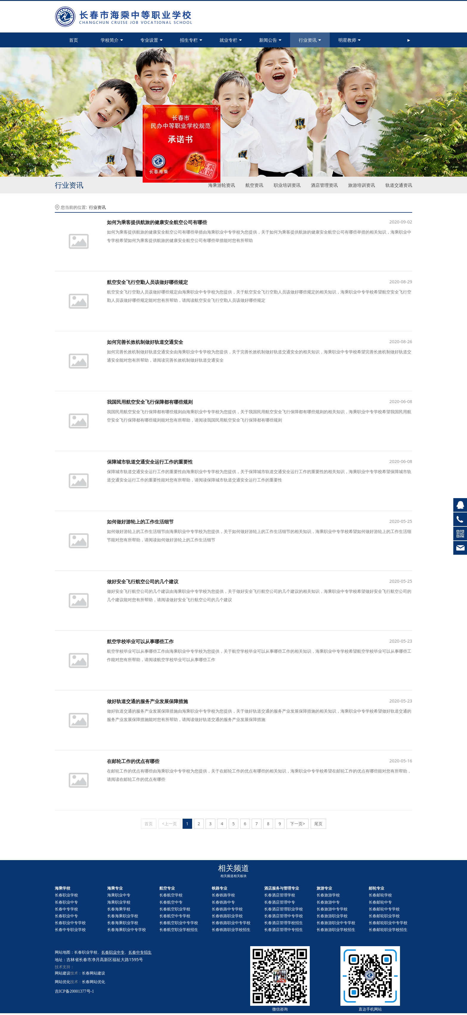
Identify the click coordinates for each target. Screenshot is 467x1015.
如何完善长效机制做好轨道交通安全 (145, 342)
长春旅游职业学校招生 (336, 929)
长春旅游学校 (328, 895)
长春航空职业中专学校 (178, 922)
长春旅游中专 (328, 902)
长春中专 (380, 902)
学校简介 (112, 40)
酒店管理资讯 (324, 185)
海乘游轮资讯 (221, 185)
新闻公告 (270, 40)
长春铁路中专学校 (227, 909)
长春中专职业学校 (70, 929)
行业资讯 (310, 40)
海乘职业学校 (118, 902)
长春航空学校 (171, 895)
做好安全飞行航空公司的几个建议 (142, 581)
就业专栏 (231, 40)
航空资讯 (254, 185)
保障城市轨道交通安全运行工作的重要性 (150, 461)
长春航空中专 (171, 902)
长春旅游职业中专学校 (336, 922)
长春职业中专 (66, 902)
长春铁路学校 (223, 895)
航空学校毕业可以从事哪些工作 (140, 641)
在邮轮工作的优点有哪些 (133, 761)
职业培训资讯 (287, 185)
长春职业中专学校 (70, 922)
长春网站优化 (93, 981)
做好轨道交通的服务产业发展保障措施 (147, 701)
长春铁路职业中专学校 (231, 922)
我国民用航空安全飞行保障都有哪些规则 (150, 402)
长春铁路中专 (223, 902)
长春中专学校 (66, 909)
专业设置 (151, 40)
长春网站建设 (93, 973)
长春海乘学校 (118, 909)
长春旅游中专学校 (332, 909)
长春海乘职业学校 (122, 915)
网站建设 (62, 973)
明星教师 (349, 40)
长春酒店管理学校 (279, 895)
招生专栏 (191, 40)
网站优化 (62, 981)
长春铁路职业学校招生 (231, 929)
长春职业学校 (66, 895)
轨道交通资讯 (398, 185)
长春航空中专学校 (174, 915)
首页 (73, 40)
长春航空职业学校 (174, 909)
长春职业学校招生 (388, 929)
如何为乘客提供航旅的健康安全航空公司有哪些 (157, 222)
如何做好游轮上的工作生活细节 (140, 521)
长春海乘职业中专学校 (126, 929)
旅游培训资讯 (361, 185)
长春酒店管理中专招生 (283, 929)
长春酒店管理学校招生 (283, 922)
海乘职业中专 (118, 895)
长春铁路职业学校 (227, 915)
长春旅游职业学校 (332, 915)
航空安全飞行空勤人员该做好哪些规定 (147, 282)
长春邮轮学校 (380, 895)
